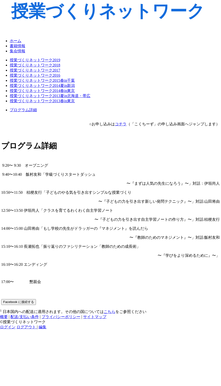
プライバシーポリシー (61, 317)
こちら (109, 312)
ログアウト (27, 327)
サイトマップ (94, 317)
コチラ (121, 124)
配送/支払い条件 (24, 317)
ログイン (8, 327)
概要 (4, 317)
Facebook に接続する (18, 302)
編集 (42, 327)
